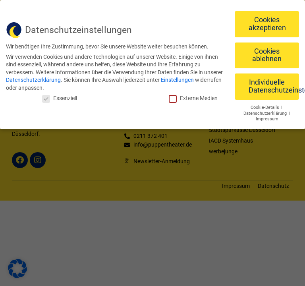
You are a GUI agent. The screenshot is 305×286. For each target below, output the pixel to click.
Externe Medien (193, 97)
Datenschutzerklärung (33, 79)
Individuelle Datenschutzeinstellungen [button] (274, 85)
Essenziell (59, 97)
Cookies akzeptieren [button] (267, 23)
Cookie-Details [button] (265, 106)
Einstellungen (177, 79)
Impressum (267, 118)
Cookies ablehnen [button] (267, 54)
